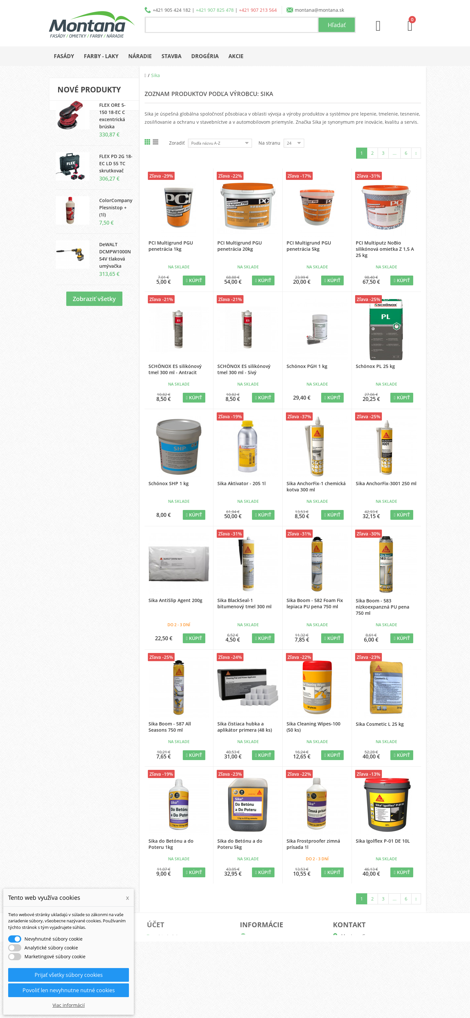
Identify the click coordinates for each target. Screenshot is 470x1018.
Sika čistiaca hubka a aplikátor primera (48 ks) (244, 727)
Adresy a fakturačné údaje (183, 957)
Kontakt (256, 989)
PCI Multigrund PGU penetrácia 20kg (239, 246)
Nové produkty (89, 89)
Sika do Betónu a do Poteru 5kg (239, 844)
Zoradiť (177, 143)
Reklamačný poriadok (271, 978)
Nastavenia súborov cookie (184, 989)
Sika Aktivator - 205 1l (241, 483)
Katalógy (257, 947)
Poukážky (165, 978)
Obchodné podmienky (272, 968)
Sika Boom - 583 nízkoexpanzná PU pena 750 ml (382, 606)
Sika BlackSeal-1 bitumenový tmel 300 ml (244, 603)
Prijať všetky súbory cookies (69, 974)
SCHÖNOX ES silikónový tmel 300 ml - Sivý (244, 369)
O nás (254, 936)
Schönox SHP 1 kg (169, 483)
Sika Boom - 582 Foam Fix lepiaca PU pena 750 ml (315, 603)
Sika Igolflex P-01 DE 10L (383, 841)
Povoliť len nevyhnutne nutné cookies (69, 990)
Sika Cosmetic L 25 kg (380, 724)
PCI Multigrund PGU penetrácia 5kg (309, 246)
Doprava (257, 957)
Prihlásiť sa (167, 999)
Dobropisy (166, 947)
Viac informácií (69, 1005)
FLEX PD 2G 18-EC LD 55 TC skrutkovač (116, 169)
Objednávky (168, 936)
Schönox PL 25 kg (375, 366)
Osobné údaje (170, 968)
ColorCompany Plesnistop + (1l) (116, 213)
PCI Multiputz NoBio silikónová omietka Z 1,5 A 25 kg (385, 249)
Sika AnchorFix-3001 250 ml (386, 483)
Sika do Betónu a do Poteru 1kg (171, 844)
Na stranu (269, 143)
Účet (155, 924)
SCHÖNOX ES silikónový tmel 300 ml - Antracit (175, 369)
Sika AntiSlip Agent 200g (175, 600)
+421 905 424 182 (172, 10)
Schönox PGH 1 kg (307, 366)
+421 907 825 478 (215, 10)
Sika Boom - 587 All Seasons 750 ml (170, 727)
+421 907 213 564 (258, 10)
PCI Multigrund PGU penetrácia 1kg (171, 246)
